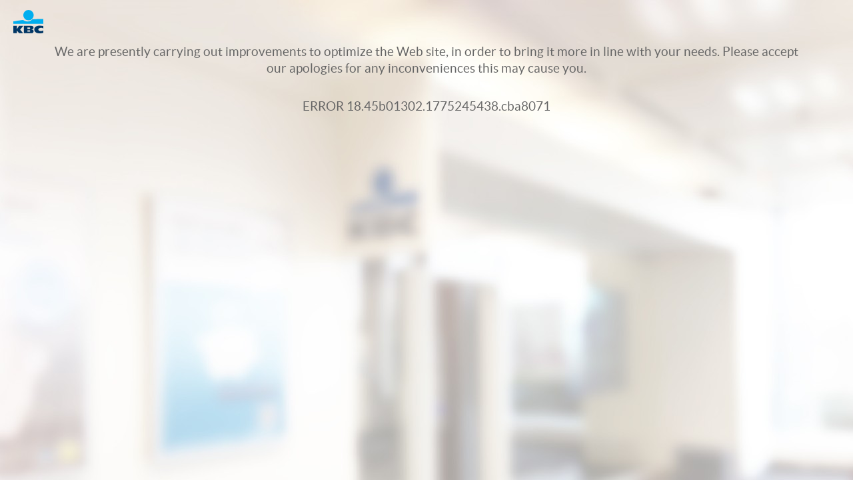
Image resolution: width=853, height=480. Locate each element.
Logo (35, 21)
